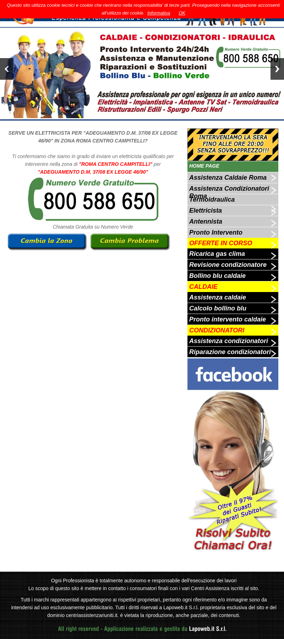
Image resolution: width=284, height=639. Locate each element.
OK (182, 13)
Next (277, 69)
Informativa (158, 13)
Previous (6, 69)
